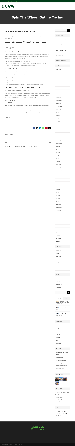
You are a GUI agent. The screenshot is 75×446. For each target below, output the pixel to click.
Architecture (58, 250)
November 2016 (59, 173)
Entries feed (58, 281)
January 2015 (58, 241)
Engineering (58, 259)
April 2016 (58, 195)
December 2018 (59, 97)
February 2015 (58, 238)
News (57, 265)
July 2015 (57, 222)
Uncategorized (58, 268)
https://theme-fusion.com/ (62, 402)
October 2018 (58, 103)
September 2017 (59, 143)
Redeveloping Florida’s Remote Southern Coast (64, 302)
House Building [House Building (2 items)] (58, 413)
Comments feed (59, 284)
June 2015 (58, 226)
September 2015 (59, 216)
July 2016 (57, 186)
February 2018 (58, 127)
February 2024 (58, 81)
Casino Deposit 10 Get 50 (10, 100)
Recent (66, 298)
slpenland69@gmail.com (16, 1)
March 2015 (58, 235)
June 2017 (58, 152)
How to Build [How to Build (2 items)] (65, 413)
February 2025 (58, 75)
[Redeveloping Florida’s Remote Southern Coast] (57, 301)
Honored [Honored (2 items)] (63, 411)
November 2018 (59, 100)
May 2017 (57, 155)
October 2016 (58, 176)
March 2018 (58, 124)
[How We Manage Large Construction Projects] (57, 307)
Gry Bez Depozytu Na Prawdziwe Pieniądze (15, 146)
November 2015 (59, 210)
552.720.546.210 (61, 399)
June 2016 (58, 189)
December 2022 (59, 88)
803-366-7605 (39, 435)
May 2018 (57, 118)
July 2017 (57, 149)
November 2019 (59, 94)
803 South (15, 444)
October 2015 (58, 213)
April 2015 (57, 232)
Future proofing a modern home (63, 314)
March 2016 (58, 198)
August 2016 (58, 183)
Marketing (58, 262)
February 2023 (58, 84)
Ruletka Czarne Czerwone (61, 47)
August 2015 (58, 219)
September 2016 (59, 179)
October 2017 (58, 140)
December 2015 (59, 207)
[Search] (68, 30)
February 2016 (58, 201)
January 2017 (58, 167)
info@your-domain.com (62, 401)
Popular (59, 298)
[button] (6, 142)
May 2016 (57, 192)
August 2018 (58, 109)
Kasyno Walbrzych (33, 146)
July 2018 (57, 112)
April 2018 (58, 121)
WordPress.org (58, 287)
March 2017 (58, 161)
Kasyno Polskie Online (60, 55)
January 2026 (58, 69)
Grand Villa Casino (8, 102)
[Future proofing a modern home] (57, 313)
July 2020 (57, 91)
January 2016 (58, 204)
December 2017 (59, 134)
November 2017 (59, 137)
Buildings (57, 253)
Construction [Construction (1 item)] (58, 411)
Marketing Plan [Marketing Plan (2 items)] (58, 415)
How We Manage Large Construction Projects (64, 308)
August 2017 (58, 146)
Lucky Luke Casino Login (10, 77)
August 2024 (58, 78)
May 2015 (57, 229)
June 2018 (58, 115)
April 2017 (57, 158)
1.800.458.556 (60, 397)
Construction (58, 256)
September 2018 (59, 106)
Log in (57, 278)
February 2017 (58, 164)
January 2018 (58, 130)
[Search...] (61, 30)
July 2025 (57, 72)
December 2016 (59, 170)
